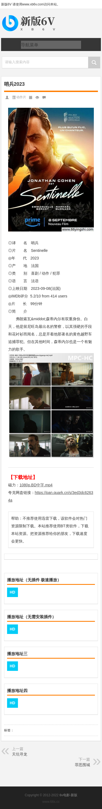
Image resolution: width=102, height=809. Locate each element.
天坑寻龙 (19, 754)
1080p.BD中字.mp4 (36, 485)
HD (12, 592)
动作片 (21, 97)
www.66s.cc (51, 802)
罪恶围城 (82, 765)
